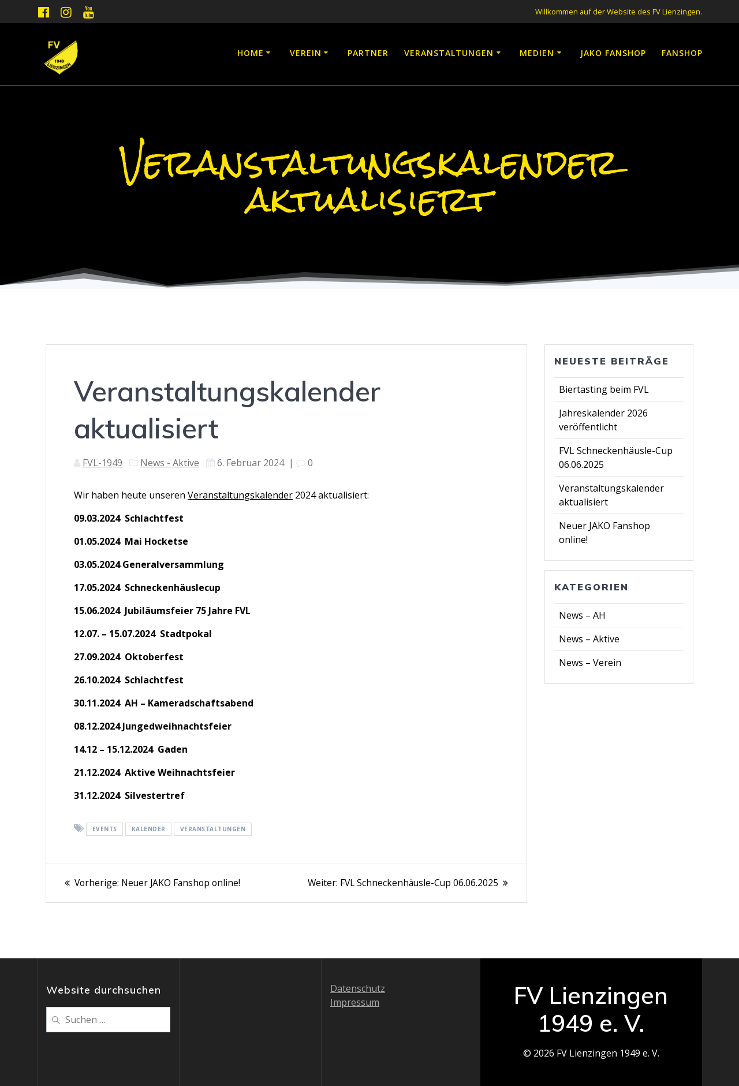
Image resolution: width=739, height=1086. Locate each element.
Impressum (354, 1002)
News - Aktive (169, 462)
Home (250, 52)
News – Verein (590, 662)
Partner (368, 52)
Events (104, 829)
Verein (306, 52)
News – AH (582, 615)
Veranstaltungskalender (240, 495)
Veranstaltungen (449, 52)
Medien (537, 52)
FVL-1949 (102, 462)
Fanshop (682, 52)
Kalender (149, 829)
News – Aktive (589, 639)
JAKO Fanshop (613, 52)
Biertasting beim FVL (604, 389)
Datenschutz (357, 988)
